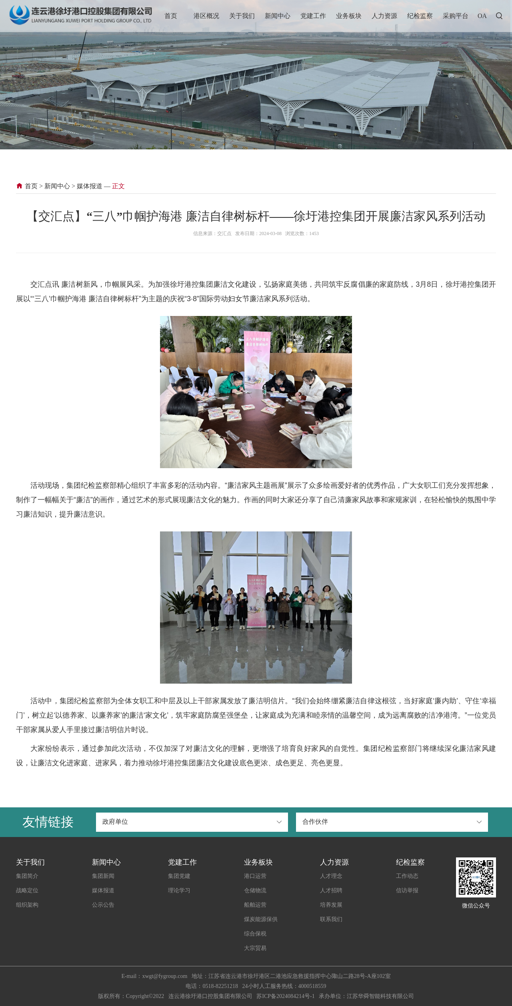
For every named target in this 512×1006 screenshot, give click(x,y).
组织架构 (27, 905)
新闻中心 (277, 15)
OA (482, 15)
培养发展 (331, 905)
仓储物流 (255, 890)
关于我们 (242, 15)
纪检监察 (420, 15)
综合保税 (255, 934)
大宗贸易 (255, 948)
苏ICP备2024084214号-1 (285, 996)
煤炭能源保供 (261, 919)
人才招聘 (331, 890)
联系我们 (331, 919)
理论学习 (179, 890)
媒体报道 (89, 186)
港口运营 (255, 876)
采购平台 (455, 15)
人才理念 (331, 876)
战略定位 (27, 890)
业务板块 (349, 15)
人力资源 (384, 15)
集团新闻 (103, 876)
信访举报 (407, 890)
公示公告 (103, 905)
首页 (170, 15)
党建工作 (313, 15)
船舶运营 (255, 905)
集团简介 (27, 876)
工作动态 (407, 876)
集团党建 (179, 876)
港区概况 (206, 15)
